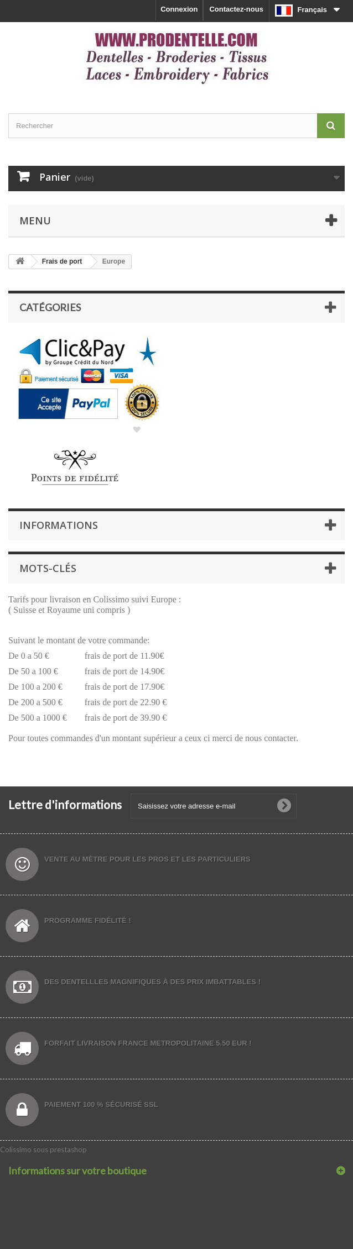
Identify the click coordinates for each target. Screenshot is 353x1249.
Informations (58, 525)
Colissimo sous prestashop (43, 1149)
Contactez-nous (236, 9)
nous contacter (270, 738)
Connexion (179, 9)
